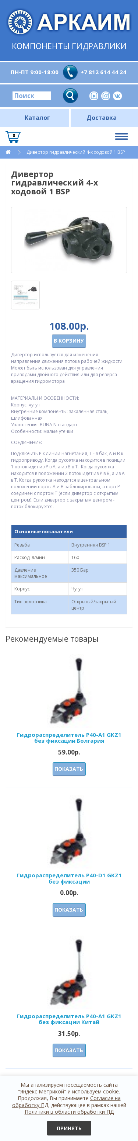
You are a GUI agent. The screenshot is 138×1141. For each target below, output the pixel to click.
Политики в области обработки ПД (69, 1111)
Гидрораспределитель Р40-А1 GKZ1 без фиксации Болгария (69, 738)
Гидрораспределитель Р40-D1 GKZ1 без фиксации (69, 878)
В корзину (69, 340)
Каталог (37, 118)
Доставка (101, 118)
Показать (68, 768)
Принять (69, 1128)
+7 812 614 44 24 (103, 72)
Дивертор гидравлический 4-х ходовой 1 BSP (75, 152)
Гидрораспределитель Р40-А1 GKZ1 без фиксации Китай (69, 1019)
